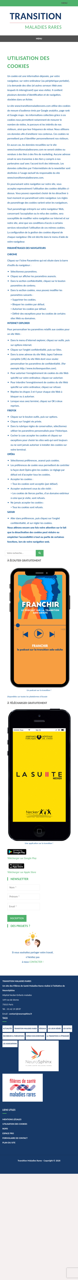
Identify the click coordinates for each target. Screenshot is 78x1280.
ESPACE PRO (8, 1133)
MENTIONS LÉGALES (11, 1119)
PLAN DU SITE (8, 1142)
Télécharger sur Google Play (22, 858)
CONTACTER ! (36, 961)
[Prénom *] (23, 897)
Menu (64, 3)
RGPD (5, 1128)
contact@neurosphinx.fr (20, 1013)
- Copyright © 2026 (51, 1160)
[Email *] (23, 906)
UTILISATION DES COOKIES (14, 1124)
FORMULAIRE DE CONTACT (14, 1138)
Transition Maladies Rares (30, 1160)
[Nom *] (23, 887)
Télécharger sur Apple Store (21, 872)
